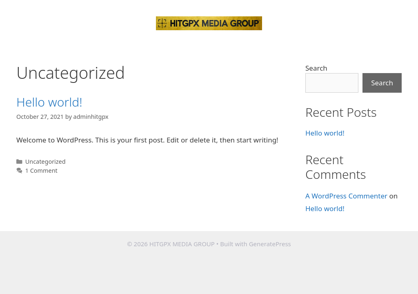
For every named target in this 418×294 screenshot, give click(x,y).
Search (316, 68)
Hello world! (49, 102)
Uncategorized (45, 161)
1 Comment (41, 170)
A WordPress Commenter (346, 195)
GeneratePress (270, 244)
